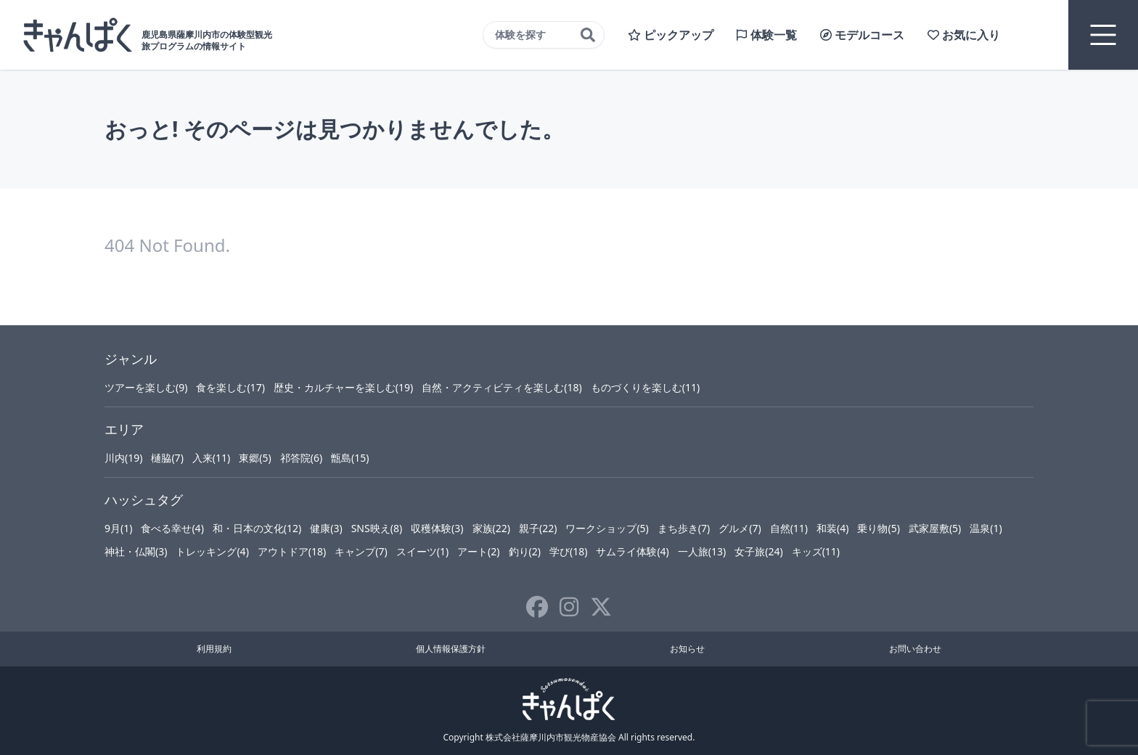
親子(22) (538, 528)
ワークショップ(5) (606, 528)
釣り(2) (525, 551)
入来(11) (211, 458)
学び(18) (568, 551)
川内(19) (123, 458)
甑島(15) (350, 458)
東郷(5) (255, 458)
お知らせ (687, 649)
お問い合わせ (915, 649)
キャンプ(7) (361, 551)
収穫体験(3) (437, 528)
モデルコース (862, 35)
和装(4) (832, 528)
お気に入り (964, 35)
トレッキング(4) (212, 551)
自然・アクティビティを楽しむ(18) (501, 387)
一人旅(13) (702, 551)
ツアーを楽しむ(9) (146, 387)
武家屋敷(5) (935, 528)
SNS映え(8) (376, 528)
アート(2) (478, 551)
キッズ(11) (816, 551)
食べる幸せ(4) (172, 528)
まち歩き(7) (684, 528)
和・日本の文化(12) (257, 528)
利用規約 (214, 649)
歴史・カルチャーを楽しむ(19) (343, 387)
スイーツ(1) (422, 551)
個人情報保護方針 (451, 649)
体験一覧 (766, 35)
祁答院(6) (301, 458)
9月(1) (118, 528)
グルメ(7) (740, 528)
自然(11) (789, 528)
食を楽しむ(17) (230, 387)
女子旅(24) (758, 551)
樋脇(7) (167, 458)
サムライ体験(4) (632, 551)
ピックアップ (670, 35)
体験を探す (545, 35)
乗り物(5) (878, 528)
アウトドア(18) (292, 551)
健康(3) (326, 528)
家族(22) (491, 528)
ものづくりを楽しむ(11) (645, 387)
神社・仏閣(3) (136, 551)
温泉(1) (986, 528)
